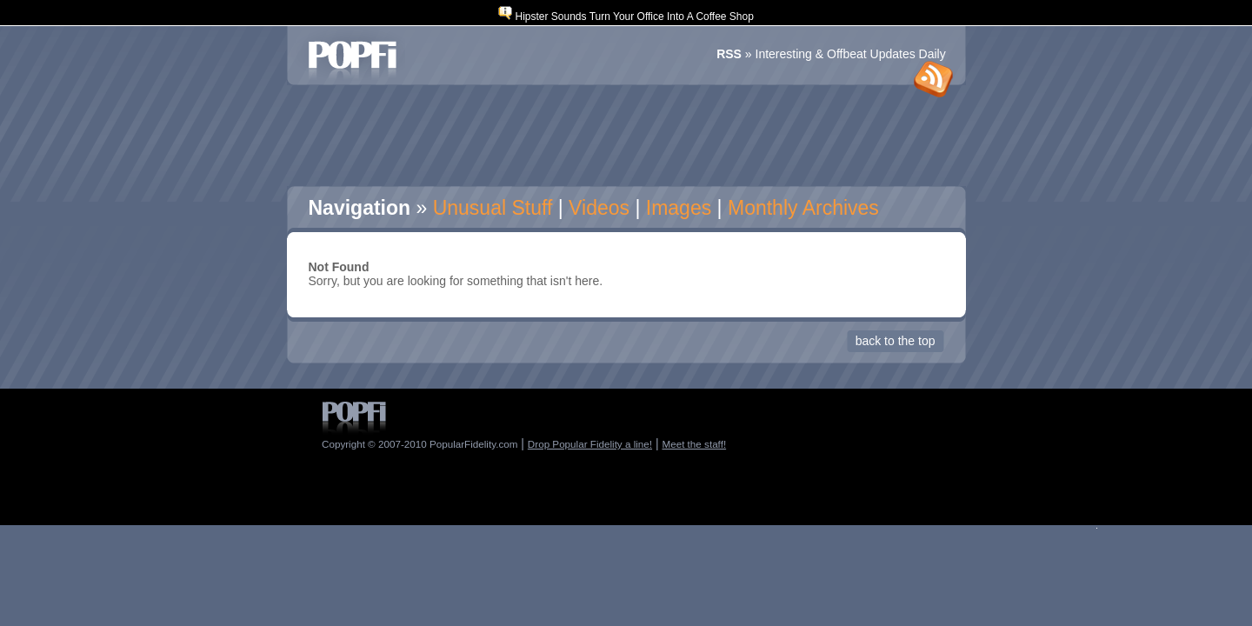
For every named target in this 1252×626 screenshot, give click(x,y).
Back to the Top (896, 341)
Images (678, 207)
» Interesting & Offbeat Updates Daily (831, 54)
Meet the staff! (694, 444)
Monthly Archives (803, 207)
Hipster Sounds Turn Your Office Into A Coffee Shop (634, 16)
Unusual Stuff (493, 207)
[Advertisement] (625, 136)
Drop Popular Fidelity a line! (590, 444)
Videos (599, 207)
